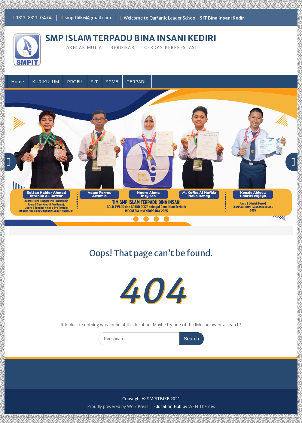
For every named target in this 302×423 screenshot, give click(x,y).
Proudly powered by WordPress (117, 406)
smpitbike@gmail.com (88, 17)
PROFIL (75, 81)
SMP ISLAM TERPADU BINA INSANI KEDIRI (130, 38)
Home (17, 81)
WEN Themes (201, 406)
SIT (94, 81)
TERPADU (137, 81)
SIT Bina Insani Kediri (223, 18)
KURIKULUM (45, 81)
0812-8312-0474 (33, 17)
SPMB (112, 81)
